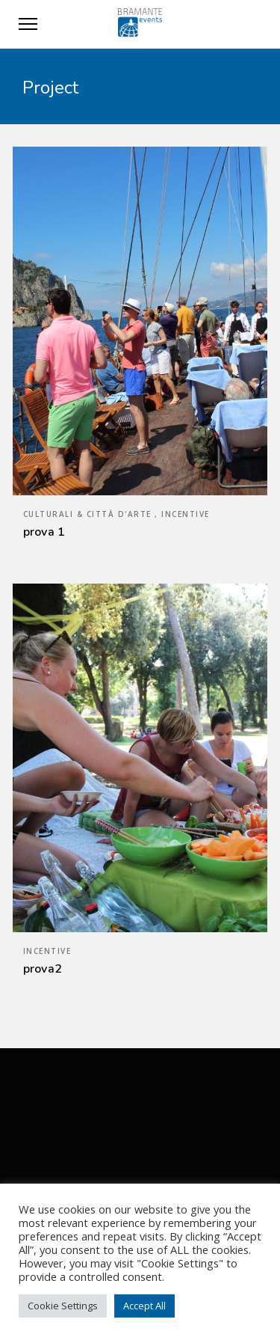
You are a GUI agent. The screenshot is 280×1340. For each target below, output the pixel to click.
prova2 (43, 969)
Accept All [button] (144, 1305)
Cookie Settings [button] (63, 1305)
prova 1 (44, 532)
